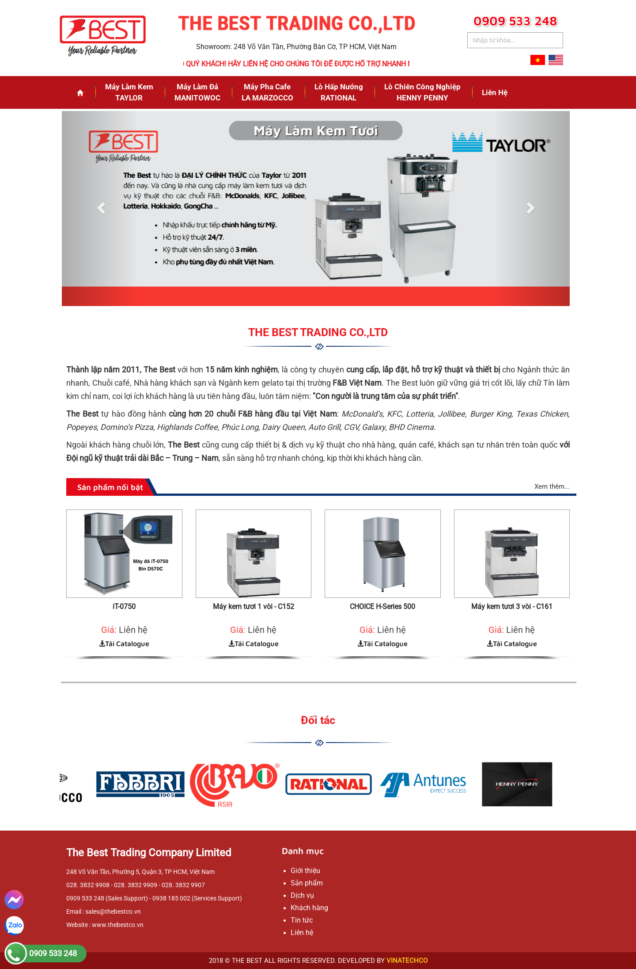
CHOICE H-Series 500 (382, 606)
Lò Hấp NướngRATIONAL (338, 92)
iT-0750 (124, 606)
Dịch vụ (302, 895)
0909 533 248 (53, 953)
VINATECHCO (407, 961)
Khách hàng (309, 908)
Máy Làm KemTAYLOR (129, 92)
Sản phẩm (307, 883)
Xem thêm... (552, 486)
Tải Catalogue (124, 643)
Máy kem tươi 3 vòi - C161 (512, 606)
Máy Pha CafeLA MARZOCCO (267, 92)
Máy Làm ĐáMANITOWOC (197, 92)
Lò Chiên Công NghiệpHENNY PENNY (422, 92)
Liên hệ (494, 92)
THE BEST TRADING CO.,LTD (318, 332)
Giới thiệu (305, 870)
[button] (100, 208)
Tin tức (302, 920)
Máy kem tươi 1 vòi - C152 (253, 606)
